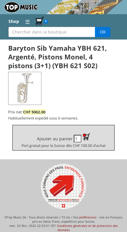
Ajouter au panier (63, 140)
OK (103, 32)
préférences (87, 217)
